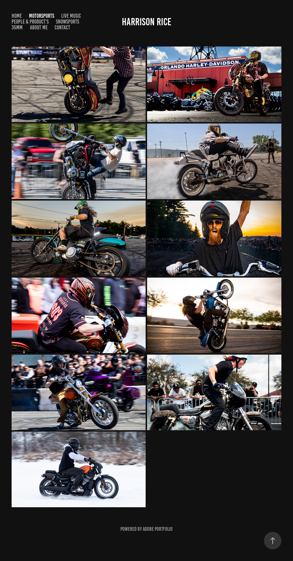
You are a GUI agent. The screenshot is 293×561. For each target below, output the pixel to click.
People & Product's (30, 22)
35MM (17, 27)
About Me (39, 27)
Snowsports (67, 22)
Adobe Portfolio (158, 529)
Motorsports (41, 16)
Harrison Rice (146, 21)
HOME (17, 16)
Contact (62, 27)
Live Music (71, 16)
